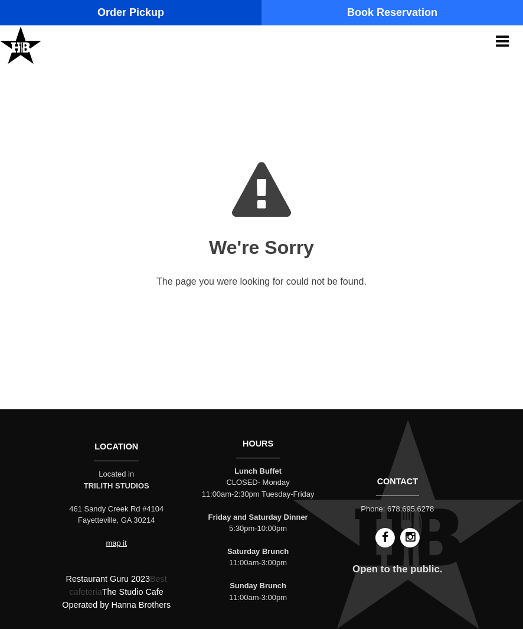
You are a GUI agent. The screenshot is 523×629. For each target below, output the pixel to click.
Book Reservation (392, 12)
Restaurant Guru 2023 (108, 579)
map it (116, 543)
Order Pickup (130, 12)
